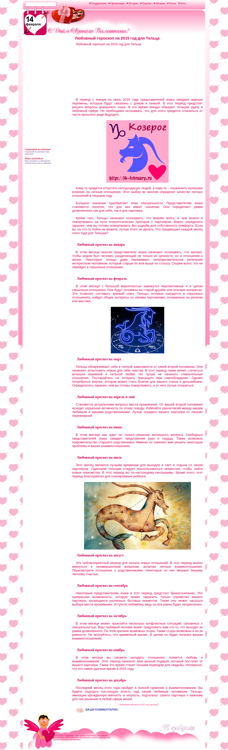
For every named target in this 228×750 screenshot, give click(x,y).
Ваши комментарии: (102, 709)
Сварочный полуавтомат (35, 152)
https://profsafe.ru (32, 161)
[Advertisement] (47, 92)
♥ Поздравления (97, 3)
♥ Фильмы (159, 3)
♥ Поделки (145, 3)
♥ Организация (116, 3)
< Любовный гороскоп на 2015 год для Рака (138, 704)
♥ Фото (182, 3)
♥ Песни (171, 3)
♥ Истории (132, 3)
